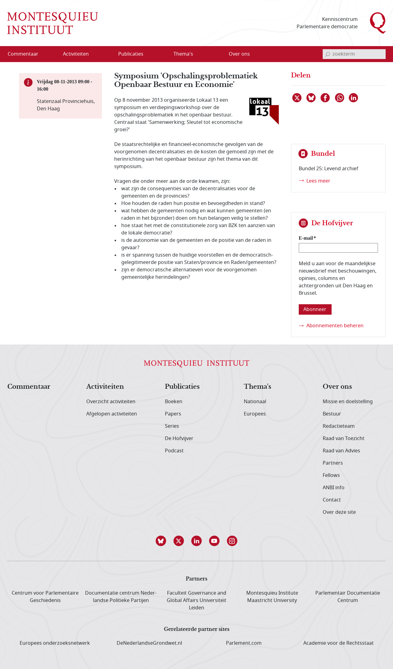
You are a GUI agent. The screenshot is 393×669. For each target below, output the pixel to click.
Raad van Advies (341, 451)
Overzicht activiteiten (110, 401)
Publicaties (182, 387)
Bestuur (332, 414)
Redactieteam (339, 426)
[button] (161, 541)
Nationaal (255, 401)
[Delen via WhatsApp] (339, 97)
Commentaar (28, 387)
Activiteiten (105, 387)
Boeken (173, 401)
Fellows (331, 475)
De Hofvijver (179, 438)
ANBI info (333, 487)
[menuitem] (26, 54)
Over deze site (339, 512)
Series (172, 426)
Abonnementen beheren (335, 325)
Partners (333, 463)
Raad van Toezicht (343, 438)
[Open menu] (105, 54)
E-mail (306, 238)
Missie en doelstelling (348, 401)
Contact (332, 500)
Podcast (174, 451)
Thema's (257, 387)
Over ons (337, 387)
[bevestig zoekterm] (327, 54)
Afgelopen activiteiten (111, 414)
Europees (255, 414)
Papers (173, 414)
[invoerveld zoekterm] (354, 54)
